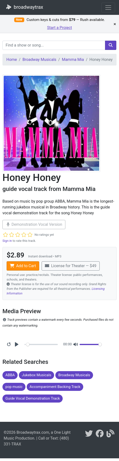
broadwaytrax (23, 7)
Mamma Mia (73, 59)
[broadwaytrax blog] (110, 435)
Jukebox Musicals (36, 375)
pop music (14, 387)
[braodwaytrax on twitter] (89, 435)
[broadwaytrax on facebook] (100, 435)
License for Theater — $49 (70, 265)
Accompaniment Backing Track (55, 387)
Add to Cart (23, 265)
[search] (110, 45)
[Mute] (76, 344)
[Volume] (91, 344)
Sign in (7, 241)
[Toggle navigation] (108, 7)
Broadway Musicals (39, 59)
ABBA (10, 375)
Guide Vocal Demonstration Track (32, 398)
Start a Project (59, 27)
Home (11, 59)
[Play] (17, 344)
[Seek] (42, 344)
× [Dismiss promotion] (115, 24)
